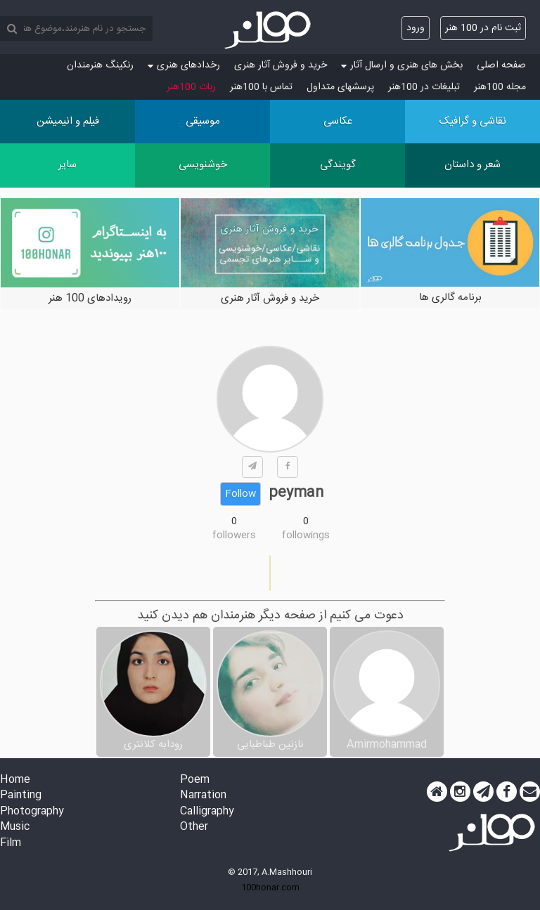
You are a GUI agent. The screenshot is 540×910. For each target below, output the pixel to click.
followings (306, 535)
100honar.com (270, 887)
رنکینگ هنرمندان (100, 65)
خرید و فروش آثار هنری (280, 65)
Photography (32, 812)
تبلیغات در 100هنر (424, 87)
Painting (20, 796)
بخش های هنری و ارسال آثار (402, 65)
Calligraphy (207, 812)
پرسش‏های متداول (340, 87)
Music (15, 827)
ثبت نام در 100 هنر (483, 28)
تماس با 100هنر (261, 87)
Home (15, 780)
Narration (203, 796)
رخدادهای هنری (184, 65)
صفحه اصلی (501, 65)
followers (234, 535)
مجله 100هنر (500, 87)
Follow (240, 494)
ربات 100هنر (191, 87)
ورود (415, 28)
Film (10, 844)
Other (194, 827)
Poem (195, 780)
